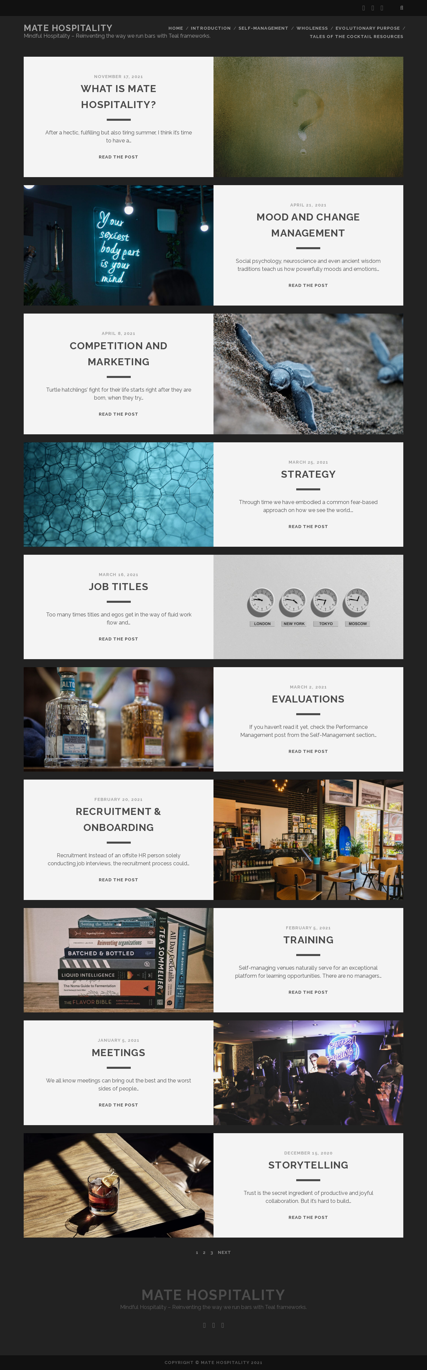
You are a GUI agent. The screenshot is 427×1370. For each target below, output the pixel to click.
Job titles (118, 586)
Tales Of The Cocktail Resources (356, 36)
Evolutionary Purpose (368, 28)
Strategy (308, 474)
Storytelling (308, 1165)
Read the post (119, 156)
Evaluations (308, 699)
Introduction (211, 28)
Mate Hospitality (68, 28)
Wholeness (312, 28)
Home (175, 28)
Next (224, 1252)
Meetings (118, 1052)
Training (308, 940)
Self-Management (264, 28)
